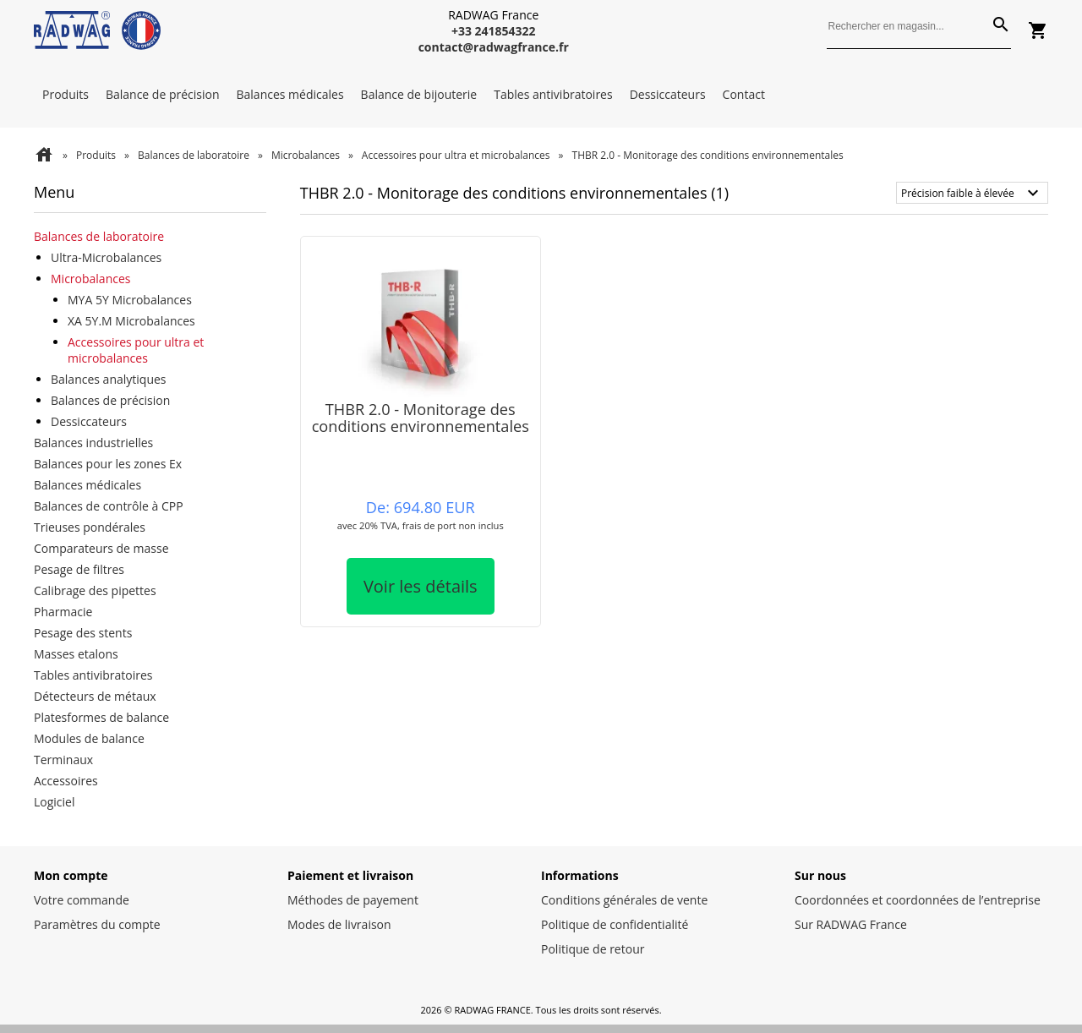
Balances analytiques (109, 379)
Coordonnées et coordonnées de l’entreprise (918, 900)
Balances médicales (290, 94)
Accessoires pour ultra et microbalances (456, 155)
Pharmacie (63, 612)
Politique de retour (592, 949)
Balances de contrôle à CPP (108, 506)
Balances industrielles (93, 443)
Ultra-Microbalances (106, 257)
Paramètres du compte (97, 924)
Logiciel (54, 802)
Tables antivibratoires (553, 94)
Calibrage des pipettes (95, 590)
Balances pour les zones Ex (108, 464)
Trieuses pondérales (89, 527)
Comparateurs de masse (101, 548)
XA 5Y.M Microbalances (131, 321)
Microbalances (305, 155)
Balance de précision (163, 94)
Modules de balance (89, 738)
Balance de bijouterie (419, 94)
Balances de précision (110, 400)
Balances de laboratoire (193, 155)
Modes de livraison (339, 924)
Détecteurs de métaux (95, 696)
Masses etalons (76, 654)
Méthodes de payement (352, 900)
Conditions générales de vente (624, 900)
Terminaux (63, 760)
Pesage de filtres (79, 569)
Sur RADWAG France (851, 924)
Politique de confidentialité (614, 924)
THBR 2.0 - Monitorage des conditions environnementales (420, 417)
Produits (65, 94)
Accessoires (66, 781)
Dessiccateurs (668, 94)
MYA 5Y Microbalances (130, 300)
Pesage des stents (83, 633)
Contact (744, 94)
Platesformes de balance (101, 717)
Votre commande (81, 900)
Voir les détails (420, 586)
